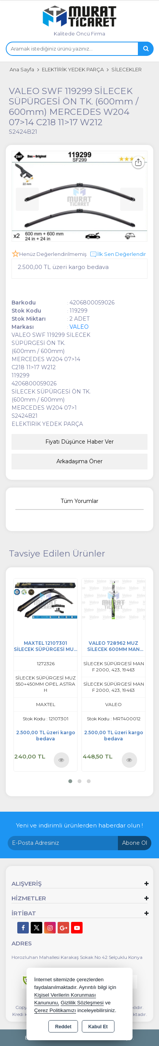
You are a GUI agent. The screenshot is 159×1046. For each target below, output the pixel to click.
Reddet (63, 1026)
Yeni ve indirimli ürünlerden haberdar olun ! (79, 825)
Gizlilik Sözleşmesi (82, 1003)
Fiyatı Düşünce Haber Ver (79, 441)
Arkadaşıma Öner (79, 461)
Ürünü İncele (61, 759)
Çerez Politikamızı (55, 1010)
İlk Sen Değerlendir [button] (117, 254)
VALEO (79, 326)
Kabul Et (98, 1026)
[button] (70, 781)
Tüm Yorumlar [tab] (79, 501)
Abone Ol (134, 842)
